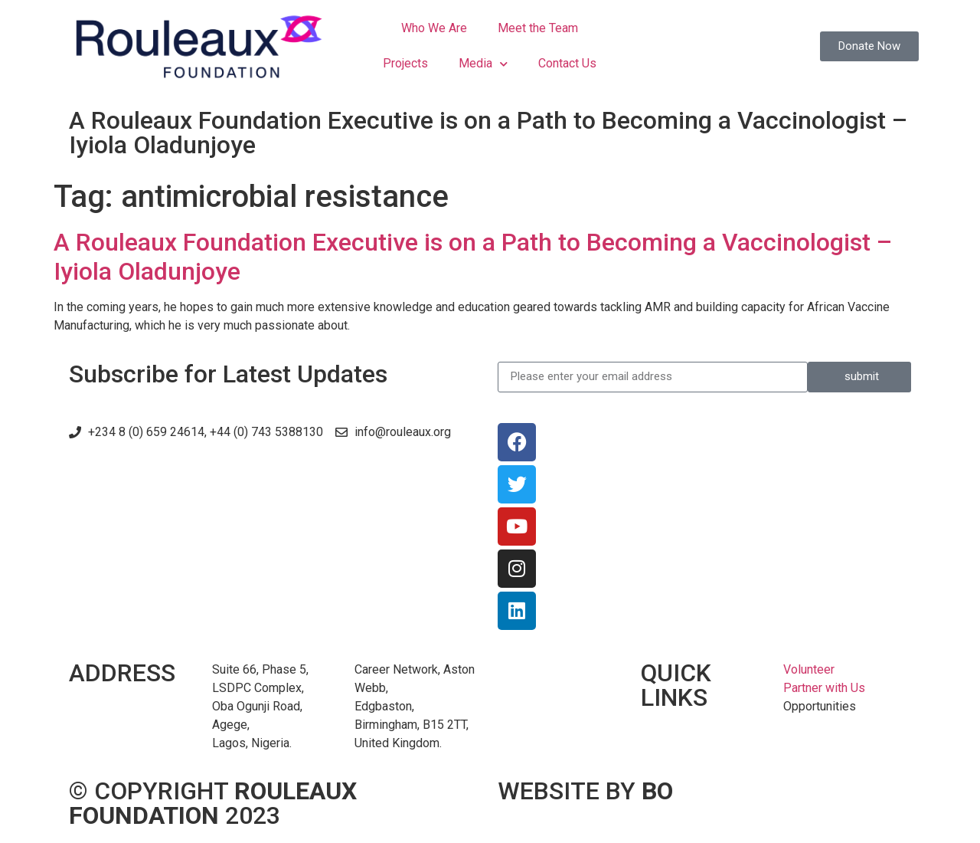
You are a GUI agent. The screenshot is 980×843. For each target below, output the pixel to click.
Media (483, 64)
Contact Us (567, 63)
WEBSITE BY (585, 790)
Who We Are (434, 28)
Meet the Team (538, 28)
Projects (405, 63)
